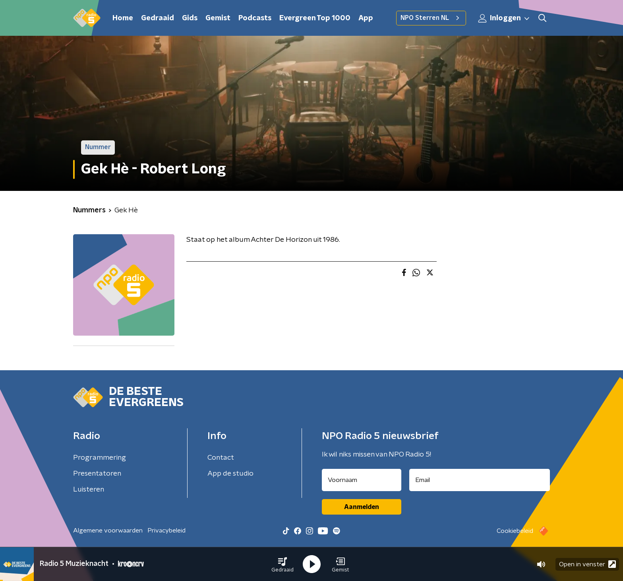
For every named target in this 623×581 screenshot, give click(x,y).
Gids (189, 18)
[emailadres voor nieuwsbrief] (479, 480)
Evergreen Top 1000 (314, 18)
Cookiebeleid (515, 531)
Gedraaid (157, 18)
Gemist (217, 18)
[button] (282, 564)
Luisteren (88, 489)
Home (122, 18)
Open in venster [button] (587, 564)
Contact (220, 457)
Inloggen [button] (504, 18)
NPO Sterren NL (431, 18)
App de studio (230, 473)
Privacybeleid (166, 530)
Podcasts (254, 18)
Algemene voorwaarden (108, 530)
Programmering (99, 457)
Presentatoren (97, 473)
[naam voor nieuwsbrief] (361, 480)
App (365, 18)
